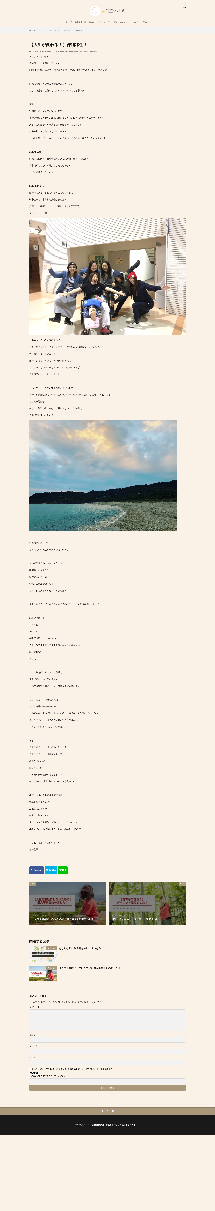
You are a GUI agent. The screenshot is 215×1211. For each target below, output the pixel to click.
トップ (68, 22)
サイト (32, 1058)
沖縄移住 (86, 52)
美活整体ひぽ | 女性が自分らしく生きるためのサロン (115, 1124)
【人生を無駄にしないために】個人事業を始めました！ (90, 967)
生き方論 (53, 30)
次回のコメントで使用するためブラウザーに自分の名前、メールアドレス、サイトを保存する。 (73, 1069)
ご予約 (144, 22)
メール (33, 1046)
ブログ (135, 22)
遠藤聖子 (93, 52)
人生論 (54, 52)
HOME (34, 30)
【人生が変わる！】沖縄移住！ (72, 30)
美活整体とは (80, 22)
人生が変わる (47, 52)
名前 (32, 1035)
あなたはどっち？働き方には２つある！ (81, 948)
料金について (95, 22)
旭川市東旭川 (73, 52)
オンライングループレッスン (116, 22)
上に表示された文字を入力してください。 (47, 1076)
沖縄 (80, 52)
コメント (34, 1007)
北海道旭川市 (63, 52)
